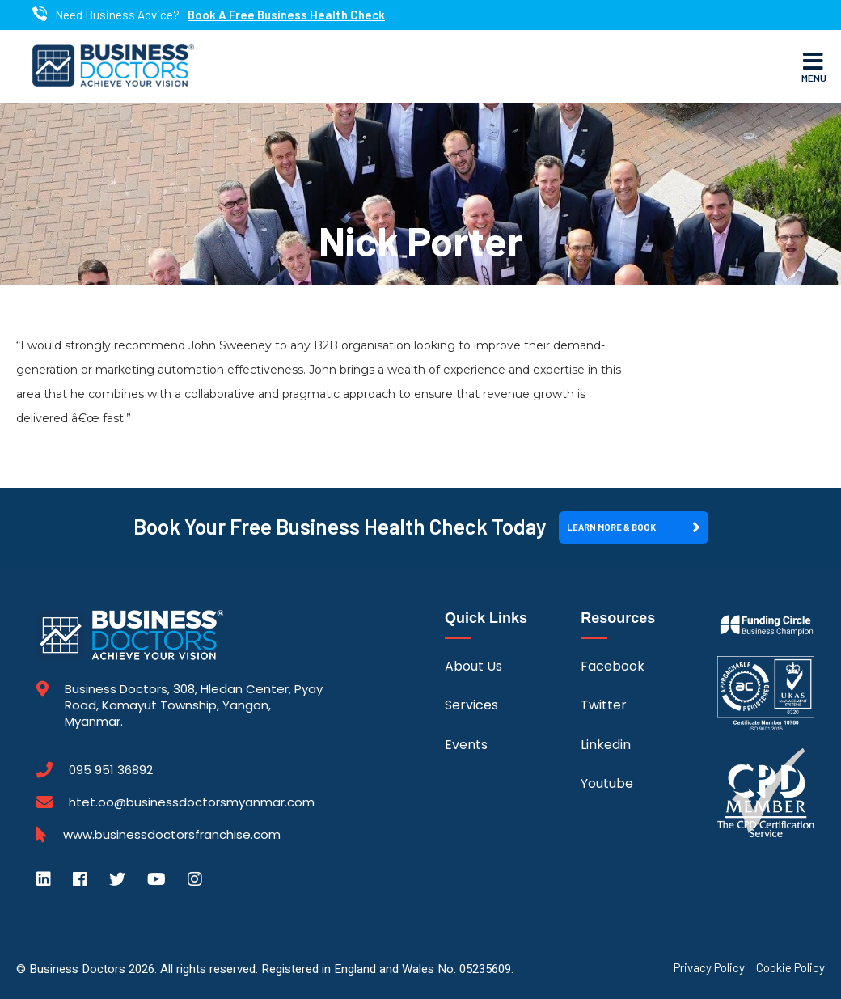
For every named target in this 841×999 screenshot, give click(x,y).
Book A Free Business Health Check (286, 15)
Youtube (607, 783)
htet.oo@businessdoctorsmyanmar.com (192, 802)
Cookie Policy (790, 968)
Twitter (604, 705)
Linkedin (606, 744)
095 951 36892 (111, 770)
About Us (473, 666)
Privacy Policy (709, 968)
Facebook (612, 666)
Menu (813, 66)
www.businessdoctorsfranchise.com (172, 835)
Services (471, 705)
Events (466, 744)
